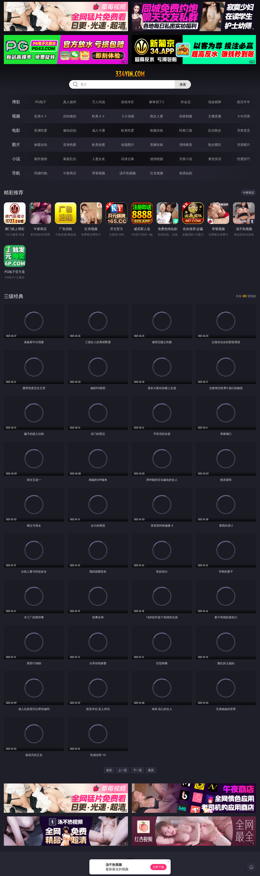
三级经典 (13, 296)
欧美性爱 (127, 130)
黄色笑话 (214, 159)
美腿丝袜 (156, 144)
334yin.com (130, 74)
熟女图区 (214, 144)
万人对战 (98, 102)
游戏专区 (127, 102)
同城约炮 (40, 173)
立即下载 (158, 867)
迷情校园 (156, 159)
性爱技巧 (243, 159)
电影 (16, 130)
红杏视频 (156, 173)
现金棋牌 (214, 102)
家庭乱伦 (69, 159)
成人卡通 (98, 130)
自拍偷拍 (69, 116)
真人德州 (69, 102)
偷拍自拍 (69, 130)
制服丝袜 (156, 130)
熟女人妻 (156, 116)
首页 (109, 770)
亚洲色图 (69, 144)
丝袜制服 (185, 116)
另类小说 (185, 159)
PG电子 (40, 102)
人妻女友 (98, 159)
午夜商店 (69, 173)
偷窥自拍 (40, 144)
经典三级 (185, 130)
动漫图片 (127, 144)
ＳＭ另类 (243, 116)
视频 (16, 116)
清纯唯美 (185, 144)
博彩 (16, 102)
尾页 (151, 770)
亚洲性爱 (40, 130)
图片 (16, 144)
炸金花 (186, 102)
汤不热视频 (127, 173)
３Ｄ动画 (127, 116)
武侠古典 (127, 159)
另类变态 (243, 130)
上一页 (122, 770)
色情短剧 (185, 173)
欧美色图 (98, 144)
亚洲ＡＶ (40, 116)
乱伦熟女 (214, 130)
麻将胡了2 (156, 102)
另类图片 (243, 144)
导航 (16, 173)
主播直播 (214, 116)
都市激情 (40, 159)
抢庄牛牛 (243, 102)
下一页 (137, 770)
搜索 (183, 84)
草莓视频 (98, 173)
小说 (16, 158)
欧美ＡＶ (98, 116)
